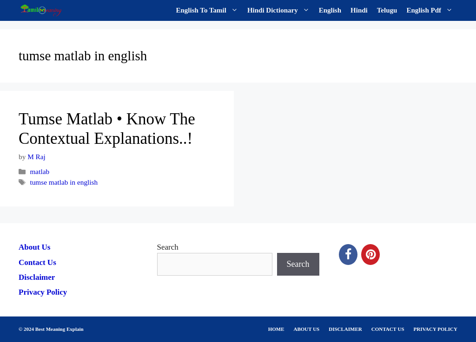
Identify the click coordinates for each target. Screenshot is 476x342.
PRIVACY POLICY (435, 329)
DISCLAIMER (345, 329)
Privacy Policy (43, 292)
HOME (276, 329)
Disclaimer (37, 277)
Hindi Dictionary (280, 10)
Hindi (359, 10)
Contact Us (37, 262)
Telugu (387, 10)
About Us (35, 247)
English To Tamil (209, 10)
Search (167, 247)
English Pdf (431, 10)
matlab (39, 171)
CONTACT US (387, 329)
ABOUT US (307, 329)
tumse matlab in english (64, 182)
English (330, 10)
